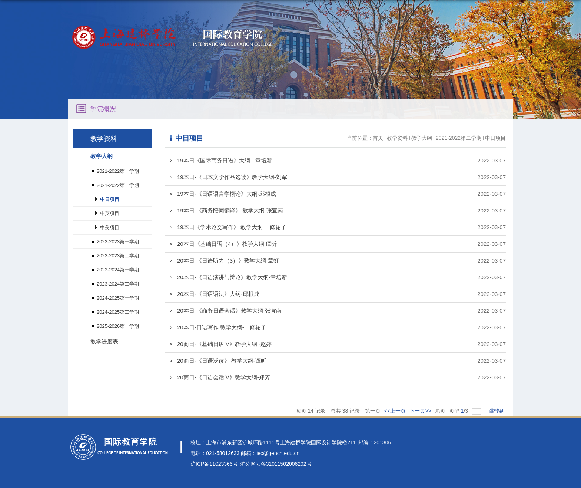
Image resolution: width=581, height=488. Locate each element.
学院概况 (103, 109)
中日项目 (495, 138)
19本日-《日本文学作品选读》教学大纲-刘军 (232, 177)
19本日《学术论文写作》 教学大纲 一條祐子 (231, 227)
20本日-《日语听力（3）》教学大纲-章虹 (228, 260)
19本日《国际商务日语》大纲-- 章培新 (224, 160)
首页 (378, 138)
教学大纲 (421, 138)
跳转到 (497, 411)
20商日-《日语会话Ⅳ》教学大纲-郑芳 (223, 377)
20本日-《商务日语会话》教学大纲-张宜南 (229, 310)
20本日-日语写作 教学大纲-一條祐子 (221, 327)
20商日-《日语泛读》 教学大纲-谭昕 (221, 360)
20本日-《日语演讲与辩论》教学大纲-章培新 (232, 277)
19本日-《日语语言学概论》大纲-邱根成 (226, 194)
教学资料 (397, 138)
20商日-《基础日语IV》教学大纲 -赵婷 (224, 344)
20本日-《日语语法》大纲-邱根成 (218, 294)
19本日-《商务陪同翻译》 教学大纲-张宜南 (230, 210)
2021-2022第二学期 (458, 138)
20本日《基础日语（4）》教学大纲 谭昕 (227, 244)
